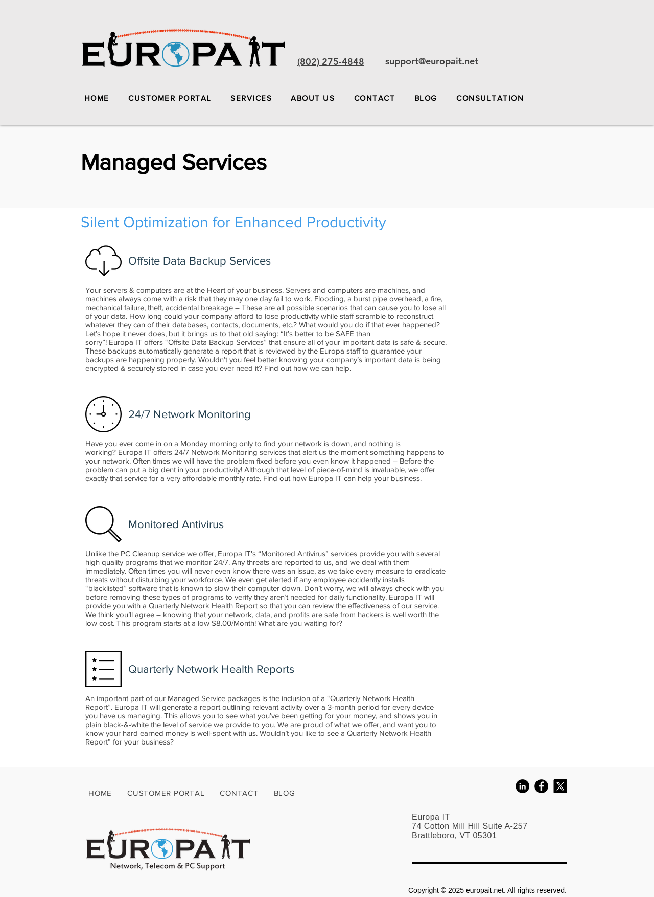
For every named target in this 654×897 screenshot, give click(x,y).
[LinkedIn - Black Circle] (522, 786)
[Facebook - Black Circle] (541, 786)
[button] (251, 98)
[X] (560, 786)
